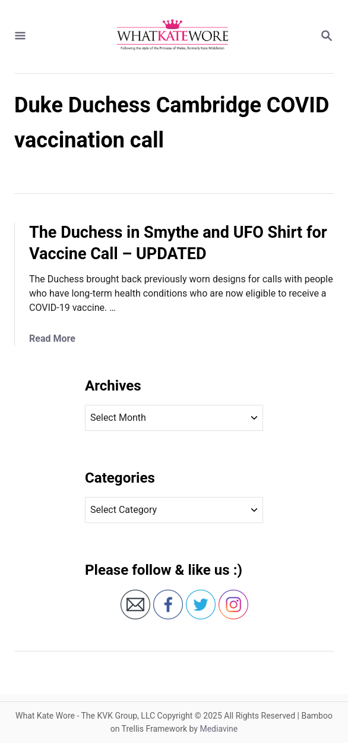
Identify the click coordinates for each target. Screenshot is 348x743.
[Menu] (20, 36)
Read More (52, 338)
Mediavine (219, 728)
